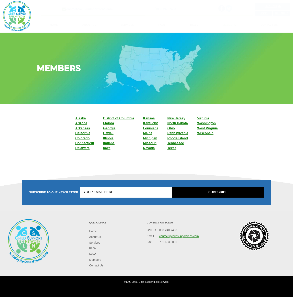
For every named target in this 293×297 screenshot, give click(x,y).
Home (54, 24)
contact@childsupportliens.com (89, 9)
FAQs (162, 24)
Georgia (109, 128)
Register (281, 13)
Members (229, 24)
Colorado (82, 138)
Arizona (81, 123)
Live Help (273, 6)
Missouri (149, 143)
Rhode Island (177, 138)
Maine (147, 133)
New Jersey (176, 118)
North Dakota (177, 123)
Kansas (149, 118)
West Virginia (207, 128)
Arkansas (82, 128)
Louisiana (150, 128)
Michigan (150, 138)
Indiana (109, 143)
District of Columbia (118, 118)
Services (127, 24)
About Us (89, 24)
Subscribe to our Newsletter (53, 192)
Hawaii (108, 133)
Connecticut (84, 143)
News (194, 24)
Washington (206, 123)
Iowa (106, 148)
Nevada (149, 148)
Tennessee (175, 143)
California (82, 133)
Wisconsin (205, 133)
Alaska (80, 118)
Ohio (171, 128)
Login (264, 13)
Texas (171, 148)
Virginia (203, 118)
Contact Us (269, 24)
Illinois (108, 138)
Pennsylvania (177, 133)
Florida (108, 123)
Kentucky (150, 123)
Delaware (82, 148)
